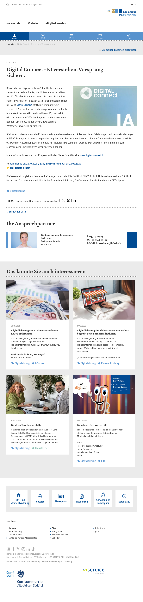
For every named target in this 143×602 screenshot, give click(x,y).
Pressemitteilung (108, 363)
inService (38, 363)
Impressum (11, 561)
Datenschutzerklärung (29, 561)
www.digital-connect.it (91, 155)
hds (101, 461)
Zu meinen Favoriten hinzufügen (119, 50)
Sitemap (68, 561)
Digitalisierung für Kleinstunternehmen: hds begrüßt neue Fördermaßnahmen (103, 332)
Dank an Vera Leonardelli (26, 425)
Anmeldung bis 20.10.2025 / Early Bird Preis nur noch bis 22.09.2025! (46, 163)
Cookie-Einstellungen (52, 561)
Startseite (10, 44)
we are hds (13, 23)
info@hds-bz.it (72, 557)
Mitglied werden (55, 23)
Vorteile (33, 23)
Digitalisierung (16, 191)
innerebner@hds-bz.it (108, 243)
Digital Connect (24, 105)
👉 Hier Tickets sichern (18, 167)
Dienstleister (40, 448)
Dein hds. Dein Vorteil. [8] (92, 425)
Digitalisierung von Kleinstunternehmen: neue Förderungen (34, 332)
